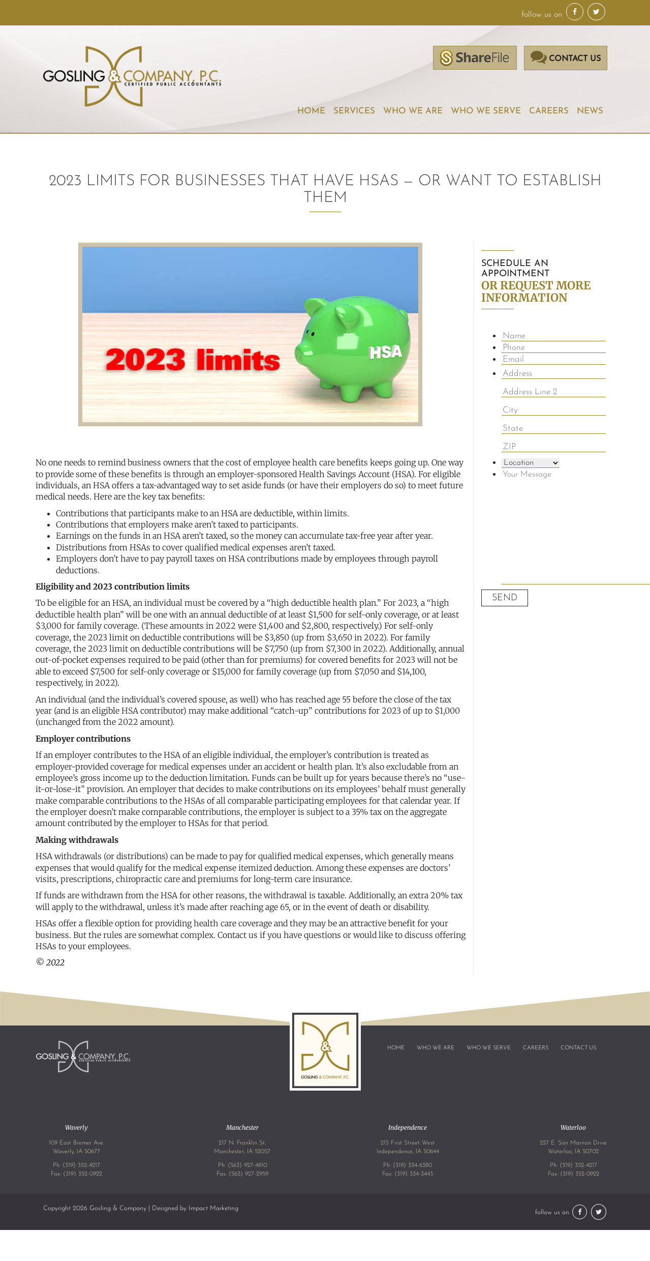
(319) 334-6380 (412, 1165)
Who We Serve (486, 111)
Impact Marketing (213, 1208)
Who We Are (413, 111)
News (590, 111)
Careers (549, 111)
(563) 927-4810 (247, 1165)
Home (312, 111)
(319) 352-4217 (81, 1165)
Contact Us (578, 1048)
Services (355, 111)
